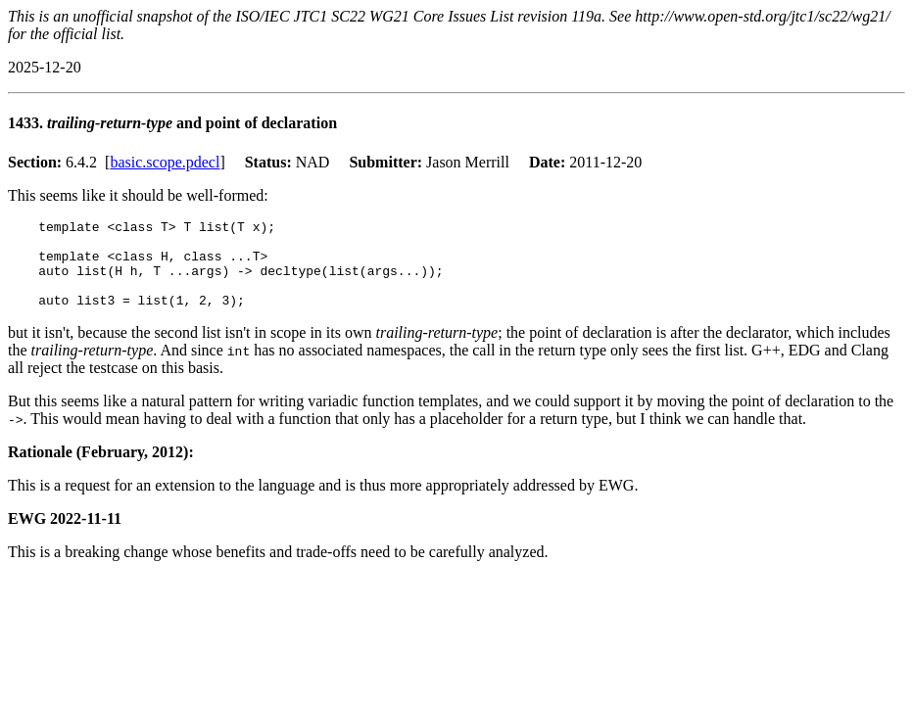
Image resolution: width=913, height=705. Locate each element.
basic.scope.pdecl (164, 162)
